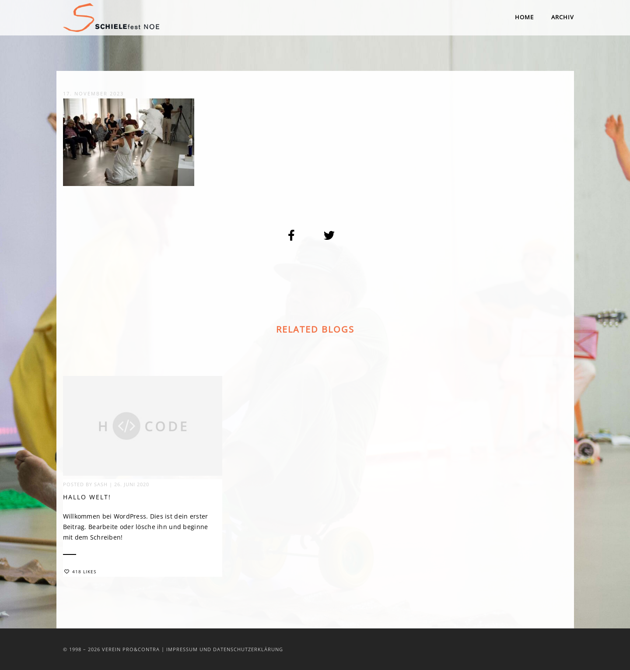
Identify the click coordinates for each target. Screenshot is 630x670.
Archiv (562, 17)
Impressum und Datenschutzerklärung (224, 649)
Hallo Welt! (87, 498)
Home (524, 17)
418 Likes (80, 573)
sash (101, 485)
